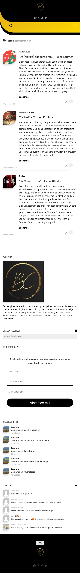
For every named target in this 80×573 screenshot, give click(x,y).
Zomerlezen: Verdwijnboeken (25, 430)
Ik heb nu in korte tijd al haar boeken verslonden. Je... (32, 511)
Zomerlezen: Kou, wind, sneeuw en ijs (29, 461)
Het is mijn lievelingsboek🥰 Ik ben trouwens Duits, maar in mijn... (38, 519)
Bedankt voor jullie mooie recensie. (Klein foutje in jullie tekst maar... (38, 528)
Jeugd (21, 112)
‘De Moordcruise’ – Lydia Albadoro (41, 181)
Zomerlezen (15, 427)
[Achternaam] (40, 382)
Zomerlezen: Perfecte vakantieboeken (30, 440)
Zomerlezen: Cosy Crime (23, 451)
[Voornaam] (40, 371)
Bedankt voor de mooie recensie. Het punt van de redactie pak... (37, 502)
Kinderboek (30, 112)
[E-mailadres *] (40, 392)
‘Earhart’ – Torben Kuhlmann (37, 117)
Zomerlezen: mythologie (23, 472)
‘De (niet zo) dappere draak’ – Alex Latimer (46, 57)
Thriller (22, 176)
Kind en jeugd (24, 52)
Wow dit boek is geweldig (21, 494)
